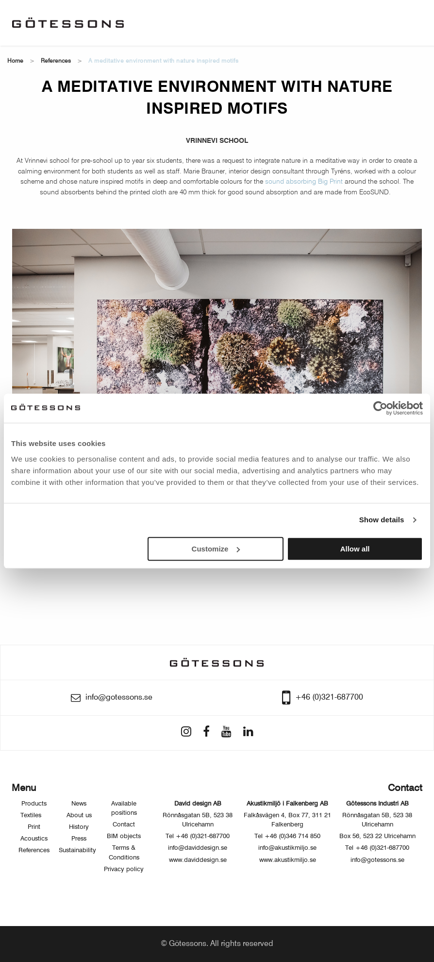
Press (78, 839)
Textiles (30, 815)
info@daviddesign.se (197, 848)
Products (34, 804)
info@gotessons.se (377, 860)
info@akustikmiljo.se (287, 848)
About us (79, 815)
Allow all (355, 549)
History (79, 827)
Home (15, 61)
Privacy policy (124, 869)
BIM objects (124, 836)
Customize (216, 549)
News (78, 804)
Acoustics (34, 839)
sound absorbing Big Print (304, 181)
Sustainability (77, 850)
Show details (381, 519)
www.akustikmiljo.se (287, 860)
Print (34, 827)
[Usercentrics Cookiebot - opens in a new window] (380, 408)
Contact (124, 825)
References (56, 61)
